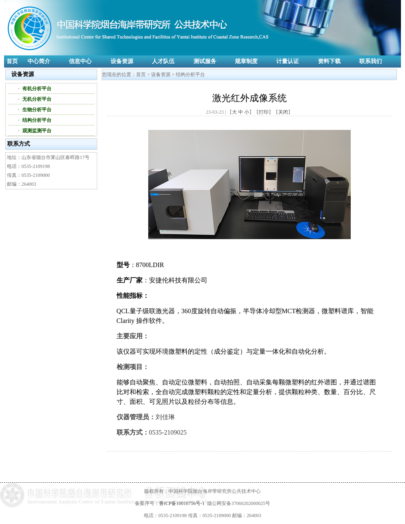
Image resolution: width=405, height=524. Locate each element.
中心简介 (39, 61)
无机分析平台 (36, 99)
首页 (12, 61)
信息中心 (80, 61)
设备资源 (122, 61)
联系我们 (370, 61)
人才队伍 (163, 61)
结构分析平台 (36, 120)
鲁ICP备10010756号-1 (182, 503)
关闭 (283, 112)
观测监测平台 (36, 131)
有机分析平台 (36, 88)
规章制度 (246, 61)
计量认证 (287, 61)
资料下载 (329, 61)
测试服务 (205, 61)
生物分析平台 (36, 109)
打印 (264, 112)
